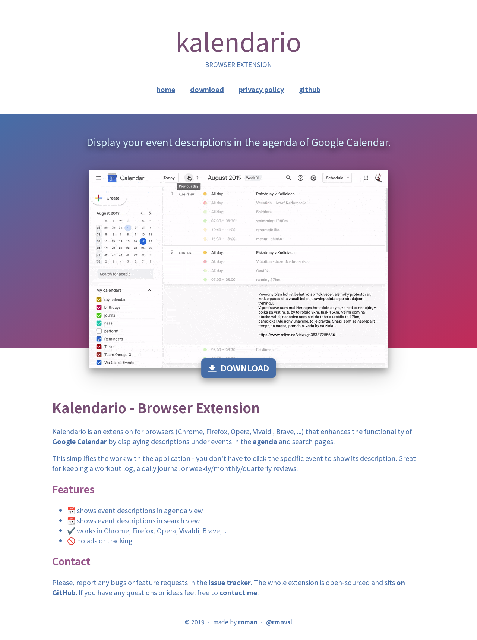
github (309, 89)
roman (248, 622)
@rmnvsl (279, 622)
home (166, 89)
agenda (265, 441)
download (207, 89)
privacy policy (261, 89)
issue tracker (230, 582)
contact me (238, 592)
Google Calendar (79, 441)
